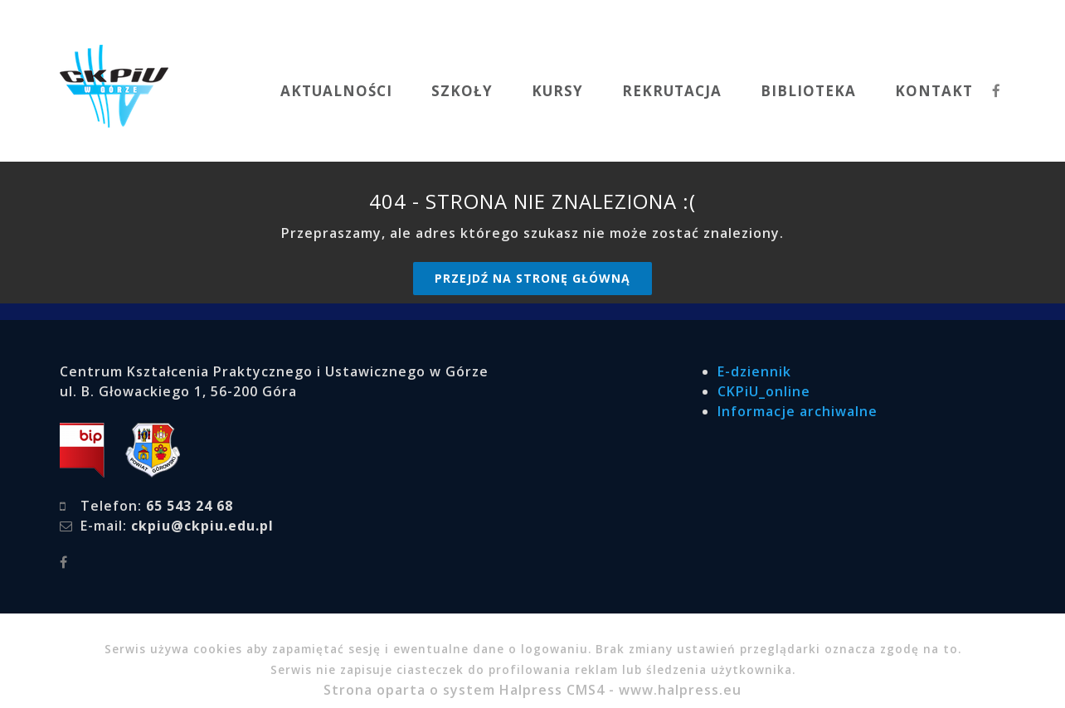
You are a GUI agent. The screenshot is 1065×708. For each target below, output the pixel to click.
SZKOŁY (462, 90)
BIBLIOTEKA (808, 90)
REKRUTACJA (672, 90)
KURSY (557, 90)
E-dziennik (754, 371)
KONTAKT (934, 90)
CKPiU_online (763, 391)
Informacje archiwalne (797, 411)
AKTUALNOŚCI (336, 90)
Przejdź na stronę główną (532, 278)
